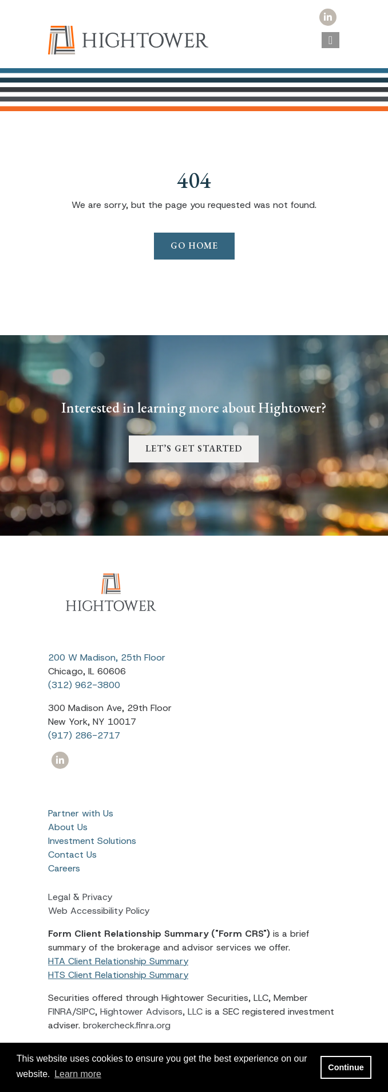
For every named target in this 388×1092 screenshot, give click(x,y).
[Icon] (327, 17)
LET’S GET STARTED (193, 460)
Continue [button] (345, 1067)
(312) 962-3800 (84, 685)
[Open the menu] (330, 40)
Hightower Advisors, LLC (151, 1011)
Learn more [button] (77, 1074)
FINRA (60, 1011)
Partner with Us (80, 813)
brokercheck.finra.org (127, 1025)
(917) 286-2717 (84, 735)
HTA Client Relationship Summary (118, 961)
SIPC (85, 1011)
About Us (68, 827)
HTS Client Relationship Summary (118, 975)
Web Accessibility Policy (98, 911)
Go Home (194, 245)
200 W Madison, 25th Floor (106, 657)
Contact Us (72, 855)
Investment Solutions (92, 841)
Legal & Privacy (80, 897)
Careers (64, 868)
